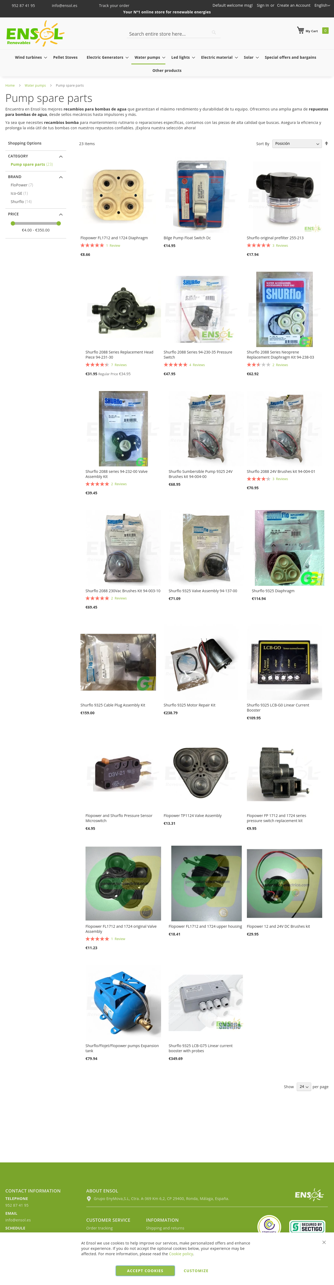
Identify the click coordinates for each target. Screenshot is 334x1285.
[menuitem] (29, 57)
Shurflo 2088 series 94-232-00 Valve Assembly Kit (117, 474)
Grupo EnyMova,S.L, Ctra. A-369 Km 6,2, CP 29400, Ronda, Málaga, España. (157, 1198)
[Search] (214, 32)
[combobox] (174, 34)
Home (10, 85)
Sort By (262, 143)
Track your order (110, 5)
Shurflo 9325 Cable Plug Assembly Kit (112, 705)
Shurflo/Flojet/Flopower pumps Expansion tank (122, 1048)
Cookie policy (181, 1253)
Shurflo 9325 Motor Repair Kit (190, 705)
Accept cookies (145, 1270)
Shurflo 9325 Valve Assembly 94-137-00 (203, 590)
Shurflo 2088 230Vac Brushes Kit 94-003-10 (123, 590)
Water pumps (35, 85)
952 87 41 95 (20, 5)
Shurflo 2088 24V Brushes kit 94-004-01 (281, 471)
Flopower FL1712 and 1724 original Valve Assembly (121, 929)
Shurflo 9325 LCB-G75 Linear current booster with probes (201, 1048)
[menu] (167, 63)
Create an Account (294, 5)
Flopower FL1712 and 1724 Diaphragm (114, 237)
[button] (322, 6)
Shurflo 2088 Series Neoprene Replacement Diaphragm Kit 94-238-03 (280, 354)
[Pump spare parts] (36, 164)
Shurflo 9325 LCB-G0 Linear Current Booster (278, 707)
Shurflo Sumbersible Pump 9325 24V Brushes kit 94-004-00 (200, 474)
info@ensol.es (61, 5)
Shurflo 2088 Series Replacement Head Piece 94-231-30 (119, 354)
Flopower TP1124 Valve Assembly (193, 815)
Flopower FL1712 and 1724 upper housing (205, 926)
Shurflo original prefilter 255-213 (275, 237)
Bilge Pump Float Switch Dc (187, 237)
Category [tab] (18, 156)
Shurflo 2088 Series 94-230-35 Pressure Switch (198, 354)
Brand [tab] (14, 176)
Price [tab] (13, 213)
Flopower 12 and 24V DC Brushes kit (278, 926)
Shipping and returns (165, 1228)
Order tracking (99, 1228)
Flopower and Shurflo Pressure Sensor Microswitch (119, 818)
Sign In (263, 5)
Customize (196, 1270)
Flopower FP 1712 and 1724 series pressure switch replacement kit (276, 818)
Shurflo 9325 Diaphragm (273, 590)
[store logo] (35, 33)
